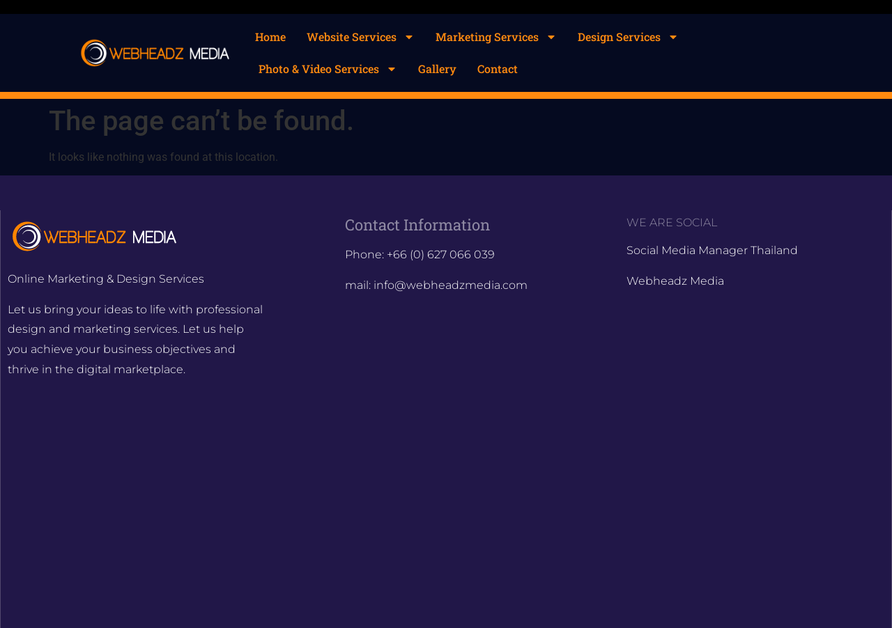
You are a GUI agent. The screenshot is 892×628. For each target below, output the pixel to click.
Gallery (437, 68)
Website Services (361, 36)
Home (270, 36)
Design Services (628, 36)
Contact (497, 68)
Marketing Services (496, 36)
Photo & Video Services (328, 68)
